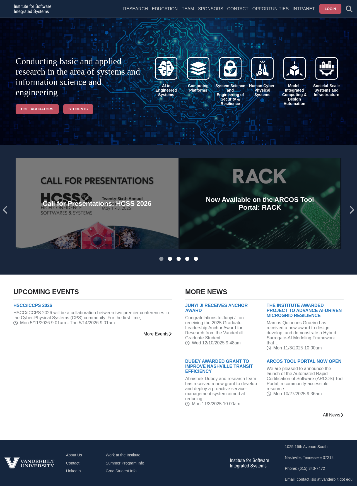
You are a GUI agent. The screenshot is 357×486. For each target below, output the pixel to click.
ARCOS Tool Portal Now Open (304, 361)
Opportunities (270, 8)
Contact (238, 8)
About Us (74, 455)
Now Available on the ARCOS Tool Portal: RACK (260, 203)
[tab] (161, 259)
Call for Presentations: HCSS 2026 (97, 203)
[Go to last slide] (5, 210)
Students (78, 109)
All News (333, 415)
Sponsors (210, 8)
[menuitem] (188, 12)
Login (330, 9)
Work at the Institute (123, 455)
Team (188, 8)
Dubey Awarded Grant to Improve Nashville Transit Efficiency (219, 366)
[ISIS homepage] (31, 9)
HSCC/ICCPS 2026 (32, 305)
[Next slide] (351, 210)
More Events (157, 334)
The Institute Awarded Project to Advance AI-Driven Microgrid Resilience (304, 310)
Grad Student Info (121, 471)
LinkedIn (73, 471)
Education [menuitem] (165, 8)
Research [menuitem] (135, 8)
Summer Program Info (125, 463)
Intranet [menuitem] (304, 8)
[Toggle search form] (349, 9)
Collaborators (37, 109)
